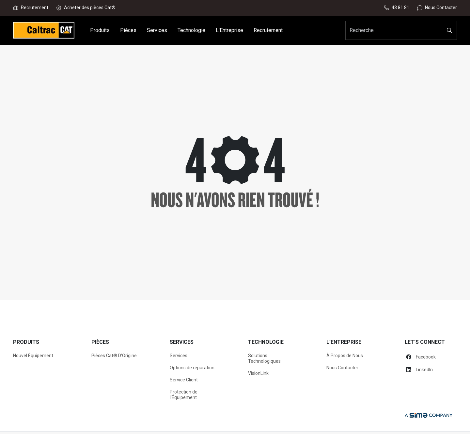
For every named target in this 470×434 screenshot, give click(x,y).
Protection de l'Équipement (183, 394)
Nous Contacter (342, 367)
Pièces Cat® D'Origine (114, 355)
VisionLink (258, 373)
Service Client (184, 379)
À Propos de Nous (344, 355)
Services (178, 355)
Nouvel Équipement (33, 355)
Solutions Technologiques (264, 358)
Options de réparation (192, 367)
